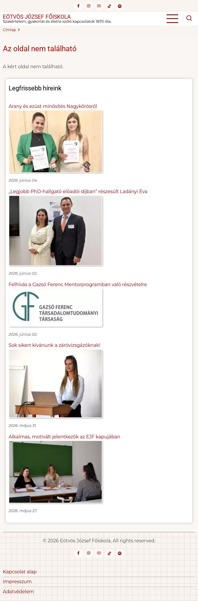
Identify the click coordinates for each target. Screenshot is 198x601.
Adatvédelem (18, 591)
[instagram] (88, 6)
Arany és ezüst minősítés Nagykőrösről (53, 106)
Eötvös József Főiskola (37, 17)
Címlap (9, 30)
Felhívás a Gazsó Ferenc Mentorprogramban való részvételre (78, 284)
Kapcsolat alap (20, 572)
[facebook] (78, 6)
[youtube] (99, 6)
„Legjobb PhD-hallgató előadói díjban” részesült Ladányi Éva (78, 191)
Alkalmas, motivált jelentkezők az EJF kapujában (64, 437)
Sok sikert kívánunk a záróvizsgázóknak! (54, 345)
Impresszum (17, 581)
